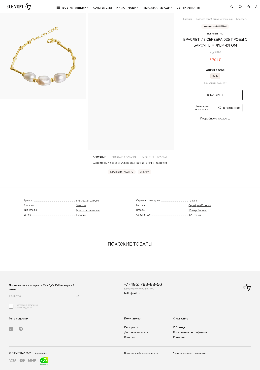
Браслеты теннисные (88, 216)
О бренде (179, 327)
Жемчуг (144, 177)
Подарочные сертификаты (190, 332)
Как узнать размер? (215, 86)
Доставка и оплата (136, 332)
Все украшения (78, 8)
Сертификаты (185, 8)
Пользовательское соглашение (189, 353)
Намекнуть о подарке (201, 111)
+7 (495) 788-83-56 (143, 284)
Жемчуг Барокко (198, 216)
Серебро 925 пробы (200, 211)
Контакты (179, 337)
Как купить (131, 327)
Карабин (81, 221)
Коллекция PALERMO (215, 29)
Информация (129, 8)
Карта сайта (42, 353)
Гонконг (193, 206)
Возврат (129, 337)
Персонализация (157, 8)
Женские (81, 211)
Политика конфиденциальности (141, 353)
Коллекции (106, 8)
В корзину (215, 97)
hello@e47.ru (132, 293)
